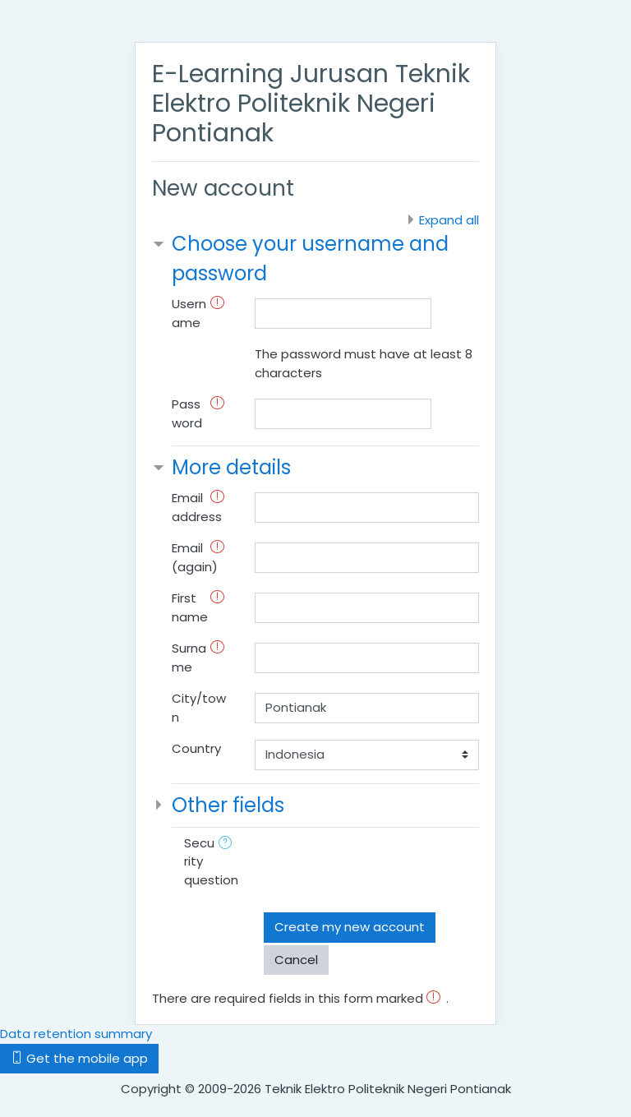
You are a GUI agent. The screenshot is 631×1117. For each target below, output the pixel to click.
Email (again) (195, 557)
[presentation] (389, 866)
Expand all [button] (449, 219)
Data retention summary (76, 1033)
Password (187, 413)
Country (196, 748)
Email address (197, 507)
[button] (228, 844)
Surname (189, 657)
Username (189, 313)
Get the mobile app (79, 1058)
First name (190, 607)
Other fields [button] (228, 805)
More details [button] (231, 467)
